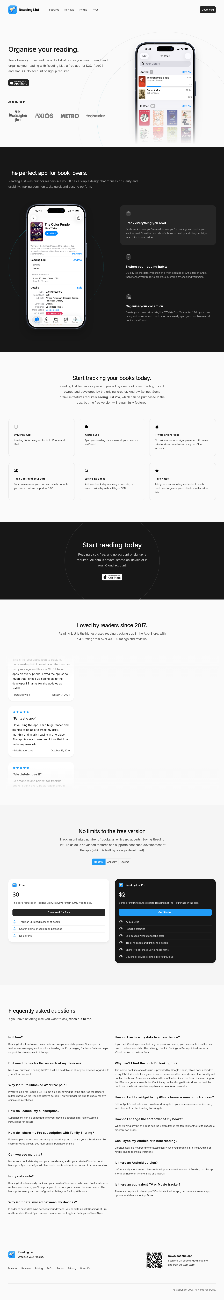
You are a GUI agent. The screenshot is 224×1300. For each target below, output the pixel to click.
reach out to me (80, 1019)
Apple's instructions (27, 1139)
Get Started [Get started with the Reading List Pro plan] (165, 912)
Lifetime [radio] (125, 861)
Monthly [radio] (98, 861)
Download (208, 9)
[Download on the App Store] (18, 82)
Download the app (180, 1256)
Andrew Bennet (140, 391)
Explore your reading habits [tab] (147, 266)
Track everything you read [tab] (146, 223)
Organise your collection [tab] (144, 306)
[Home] (23, 9)
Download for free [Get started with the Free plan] (59, 912)
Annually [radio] (112, 861)
